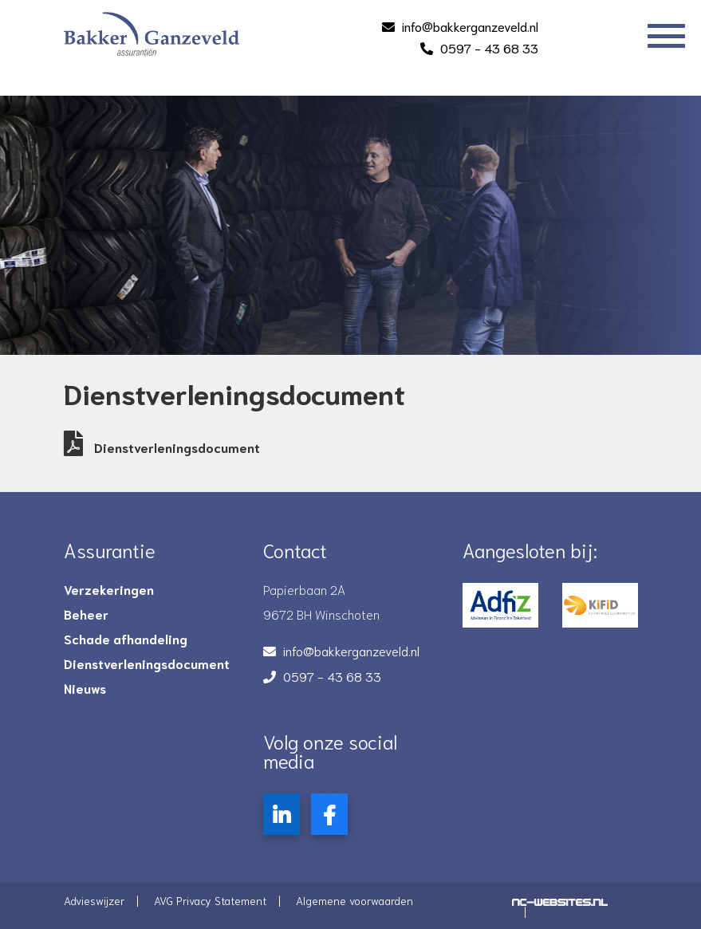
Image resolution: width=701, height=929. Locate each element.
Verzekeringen (109, 589)
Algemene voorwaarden (354, 900)
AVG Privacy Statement (210, 900)
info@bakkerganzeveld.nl (470, 26)
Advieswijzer (94, 900)
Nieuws (85, 688)
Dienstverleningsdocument (162, 447)
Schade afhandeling (125, 638)
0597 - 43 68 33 (489, 47)
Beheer (86, 614)
